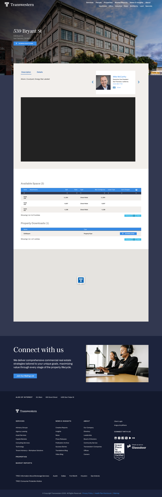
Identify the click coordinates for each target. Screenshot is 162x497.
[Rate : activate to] (72, 191)
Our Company (89, 427)
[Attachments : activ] (44, 191)
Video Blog (59, 454)
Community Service (90, 443)
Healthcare (105, 6)
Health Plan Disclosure (103, 493)
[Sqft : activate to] (64, 191)
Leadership (88, 435)
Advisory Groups (22, 427)
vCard (117, 87)
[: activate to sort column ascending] (129, 229)
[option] (115, 83)
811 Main (39, 397)
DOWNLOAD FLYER (26, 43)
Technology (20, 447)
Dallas (63, 476)
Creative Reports (62, 427)
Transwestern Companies (93, 447)
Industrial (120, 6)
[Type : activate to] (83, 191)
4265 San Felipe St (67, 397)
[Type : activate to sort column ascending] (99, 229)
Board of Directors (90, 439)
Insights (58, 431)
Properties (110, 2)
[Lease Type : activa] (111, 191)
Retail (128, 6)
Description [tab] (26, 72)
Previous (128, 215)
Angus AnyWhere (120, 425)
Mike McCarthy (119, 77)
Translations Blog (62, 450)
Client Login (118, 421)
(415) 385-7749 (117, 84)
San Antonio (95, 476)
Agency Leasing (21, 431)
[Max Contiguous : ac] (97, 191)
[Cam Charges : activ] (125, 191)
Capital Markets (21, 439)
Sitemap (116, 493)
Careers (86, 454)
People (101, 2)
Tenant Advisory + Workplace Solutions (29, 450)
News (58, 435)
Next (138, 215)
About (150, 3)
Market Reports (123, 2)
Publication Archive (62, 443)
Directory (87, 431)
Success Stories (61, 447)
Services (92, 3)
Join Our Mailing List (25, 376)
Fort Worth (73, 476)
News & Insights (139, 3)
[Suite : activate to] (24, 191)
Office (113, 6)
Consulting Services (23, 443)
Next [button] (138, 82)
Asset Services (21, 435)
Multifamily (136, 6)
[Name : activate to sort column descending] (51, 229)
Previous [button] (92, 82)
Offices (86, 450)
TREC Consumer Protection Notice (29, 481)
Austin (55, 476)
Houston (84, 476)
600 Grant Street (51, 397)
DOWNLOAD (129, 233)
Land (144, 6)
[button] (81, 280)
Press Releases (61, 439)
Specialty (151, 6)
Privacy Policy (87, 493)
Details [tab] (40, 72)
